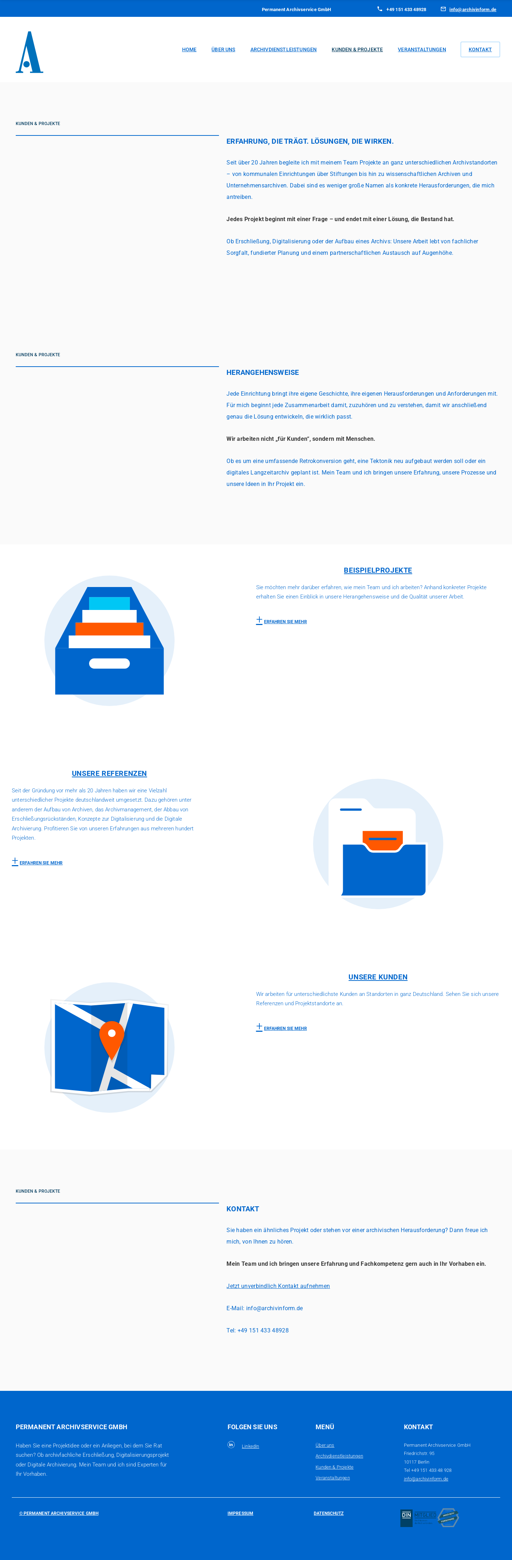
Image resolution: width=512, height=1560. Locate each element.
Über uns (223, 49)
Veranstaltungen (422, 49)
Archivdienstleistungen (283, 49)
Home (189, 49)
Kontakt (480, 49)
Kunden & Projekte (357, 49)
